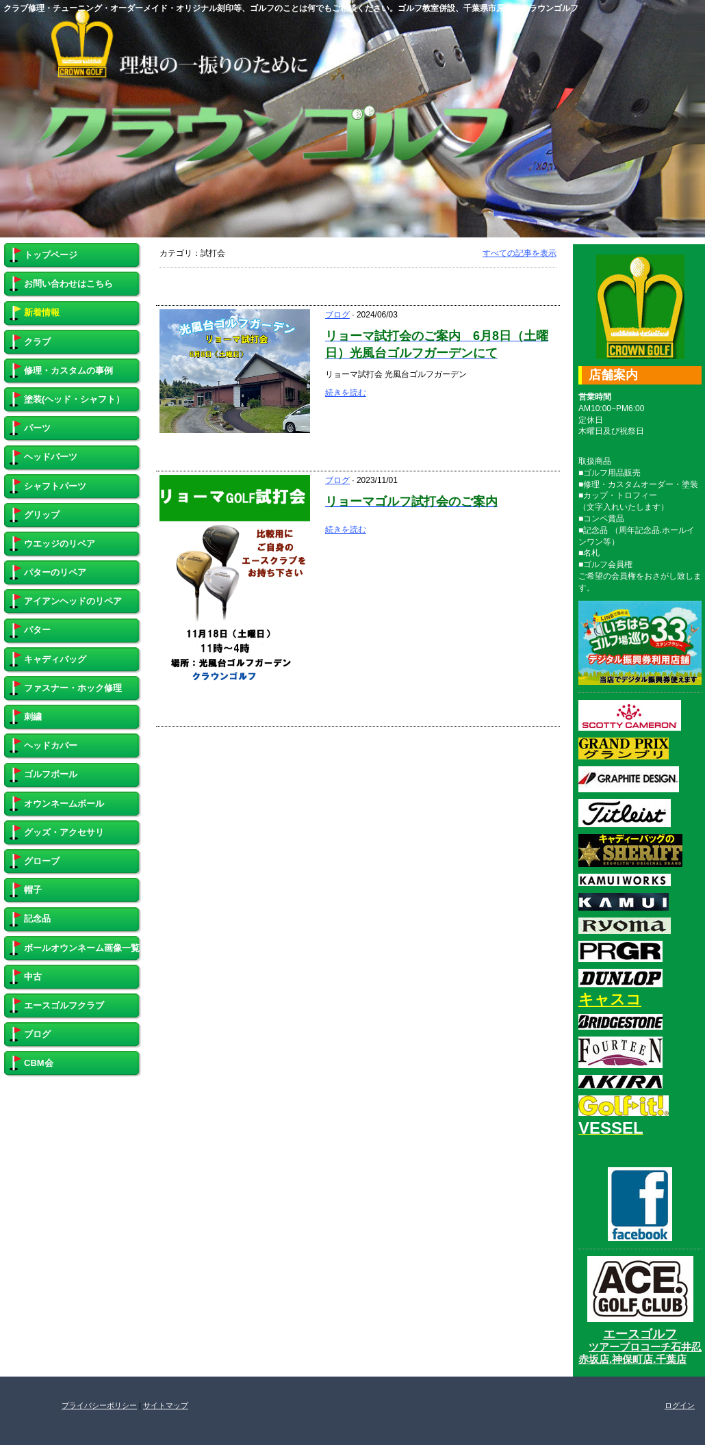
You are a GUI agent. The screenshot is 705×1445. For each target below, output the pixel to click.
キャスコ (609, 999)
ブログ (337, 315)
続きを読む (345, 393)
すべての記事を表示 (519, 253)
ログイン (680, 1405)
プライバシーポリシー (99, 1405)
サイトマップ (165, 1405)
